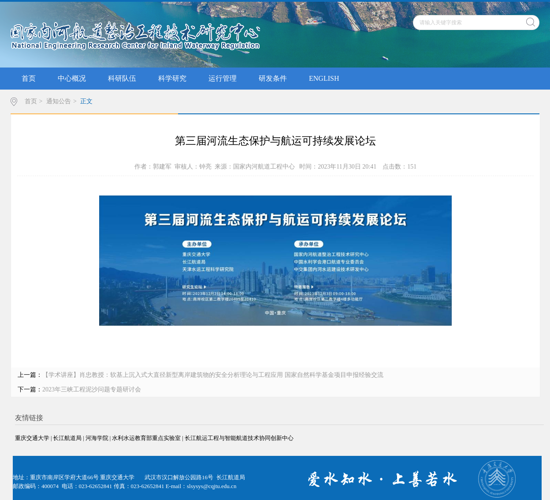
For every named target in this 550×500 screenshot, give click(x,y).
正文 (86, 101)
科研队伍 (122, 78)
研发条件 (273, 78)
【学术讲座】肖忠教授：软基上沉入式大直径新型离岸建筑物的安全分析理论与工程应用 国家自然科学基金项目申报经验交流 (212, 375)
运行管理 (222, 78)
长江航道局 (67, 438)
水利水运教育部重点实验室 (146, 438)
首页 (29, 78)
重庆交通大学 (32, 438)
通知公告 (58, 101)
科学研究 (172, 78)
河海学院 (96, 438)
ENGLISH (324, 78)
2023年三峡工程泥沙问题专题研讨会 (91, 389)
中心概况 (72, 78)
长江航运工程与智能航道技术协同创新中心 (239, 438)
